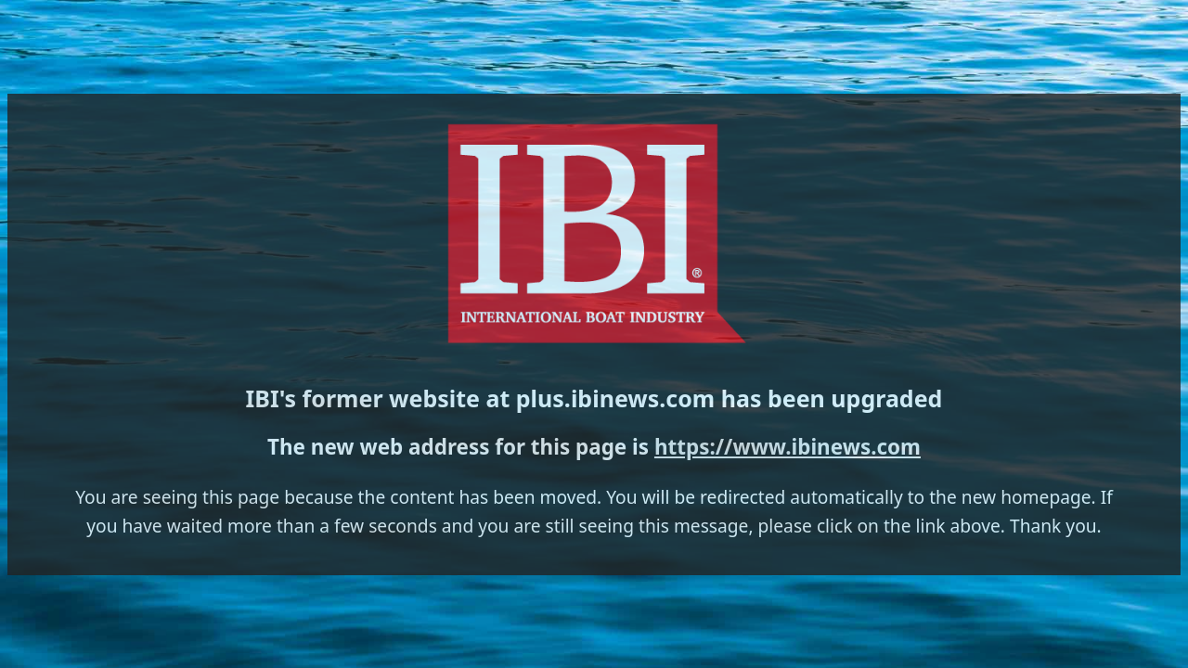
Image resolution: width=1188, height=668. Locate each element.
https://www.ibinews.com (656, 366)
